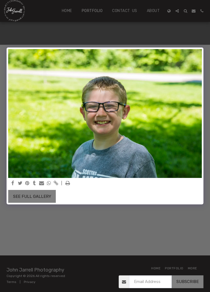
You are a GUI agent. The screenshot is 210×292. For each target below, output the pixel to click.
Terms (11, 282)
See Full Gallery (32, 196)
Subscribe (187, 281)
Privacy (30, 282)
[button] (177, 11)
